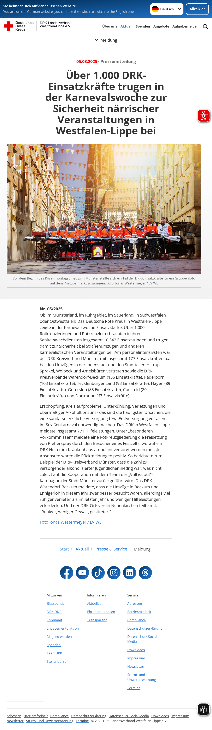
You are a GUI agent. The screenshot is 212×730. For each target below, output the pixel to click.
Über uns (109, 26)
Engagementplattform (64, 628)
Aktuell (126, 26)
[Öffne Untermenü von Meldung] (106, 40)
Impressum (136, 658)
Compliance (136, 620)
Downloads (136, 650)
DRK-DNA (54, 612)
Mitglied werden (59, 636)
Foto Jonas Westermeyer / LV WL (70, 522)
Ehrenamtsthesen (101, 612)
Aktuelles (94, 603)
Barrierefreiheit (139, 612)
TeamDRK (54, 653)
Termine (133, 688)
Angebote (161, 26)
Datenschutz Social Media (142, 639)
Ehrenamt (54, 620)
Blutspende (56, 603)
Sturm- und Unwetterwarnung (141, 677)
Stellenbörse (56, 661)
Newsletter (135, 666)
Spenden (143, 26)
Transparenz (97, 620)
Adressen (134, 603)
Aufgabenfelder (185, 26)
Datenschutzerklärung (144, 628)
